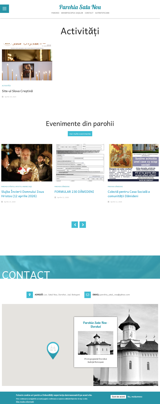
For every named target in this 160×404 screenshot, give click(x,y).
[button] (53, 350)
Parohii (55, 12)
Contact (89, 12)
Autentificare (102, 12)
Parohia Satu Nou (80, 7)
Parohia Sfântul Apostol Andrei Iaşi (16, 186)
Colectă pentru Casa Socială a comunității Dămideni (129, 193)
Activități (6, 85)
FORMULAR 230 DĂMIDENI (74, 191)
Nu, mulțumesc (135, 397)
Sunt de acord (118, 397)
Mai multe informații (25, 402)
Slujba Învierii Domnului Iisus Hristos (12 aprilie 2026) (22, 193)
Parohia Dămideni (62, 186)
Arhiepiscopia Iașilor (72, 12)
